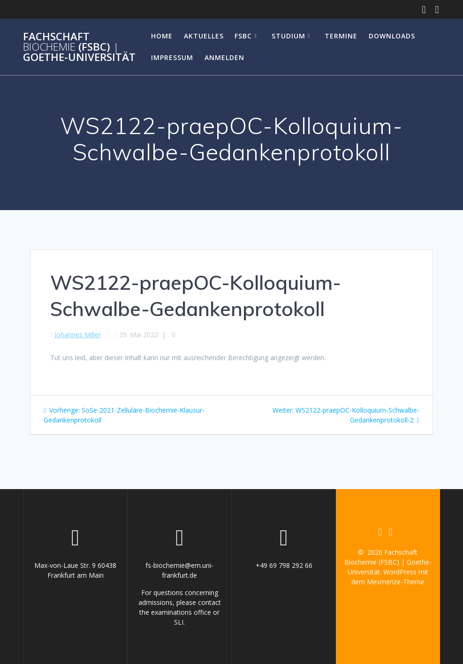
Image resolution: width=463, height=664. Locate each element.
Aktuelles (204, 35)
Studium (288, 35)
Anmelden (224, 57)
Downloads (392, 35)
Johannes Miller (77, 334)
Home (162, 35)
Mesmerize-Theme (396, 581)
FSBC (243, 35)
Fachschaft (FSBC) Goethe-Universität (79, 47)
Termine (341, 35)
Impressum (172, 57)
